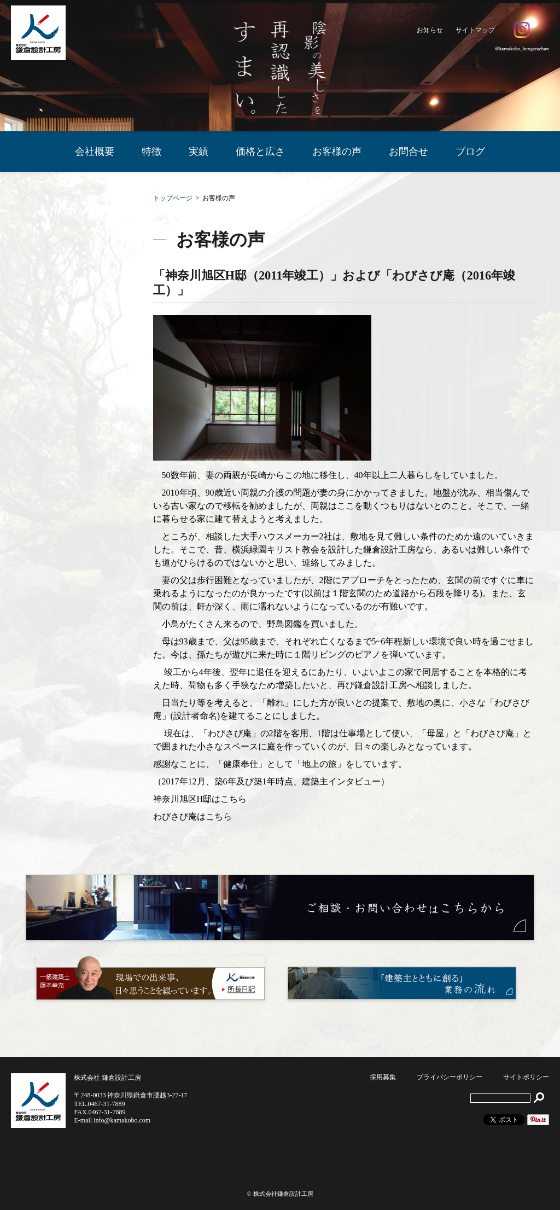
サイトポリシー (526, 1077)
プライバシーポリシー (449, 1077)
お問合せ (408, 151)
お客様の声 (336, 151)
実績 (198, 151)
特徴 (151, 151)
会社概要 (94, 151)
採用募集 (383, 1077)
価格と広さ (260, 151)
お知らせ (430, 30)
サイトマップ (475, 30)
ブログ (470, 151)
